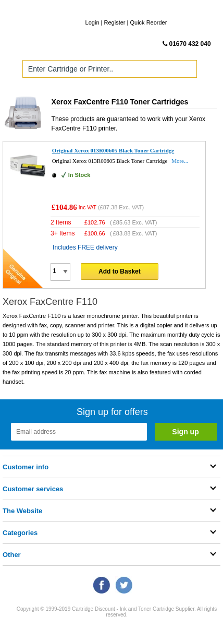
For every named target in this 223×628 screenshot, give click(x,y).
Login (92, 22)
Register (115, 22)
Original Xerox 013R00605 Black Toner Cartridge (113, 150)
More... (179, 161)
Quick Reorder (148, 22)
